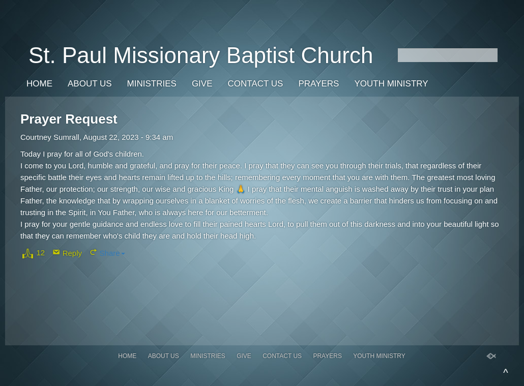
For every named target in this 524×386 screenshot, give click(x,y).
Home (39, 83)
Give (202, 83)
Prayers (318, 83)
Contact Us (255, 83)
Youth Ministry (391, 83)
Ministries (152, 83)
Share (112, 253)
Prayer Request (69, 119)
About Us (90, 83)
